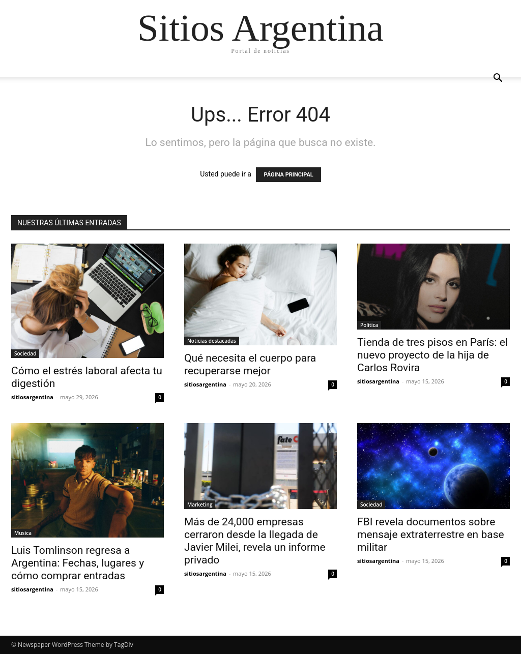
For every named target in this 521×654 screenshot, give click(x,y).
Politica (369, 325)
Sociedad (25, 353)
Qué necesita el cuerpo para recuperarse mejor (250, 364)
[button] (497, 79)
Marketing (199, 504)
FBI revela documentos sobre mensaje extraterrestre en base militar (430, 534)
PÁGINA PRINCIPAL (288, 174)
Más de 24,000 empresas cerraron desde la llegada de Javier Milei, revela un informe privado (255, 541)
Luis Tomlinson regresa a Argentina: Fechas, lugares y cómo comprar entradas (77, 563)
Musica (23, 533)
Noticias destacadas (211, 340)
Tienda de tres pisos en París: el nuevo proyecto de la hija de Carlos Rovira (432, 355)
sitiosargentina (32, 397)
